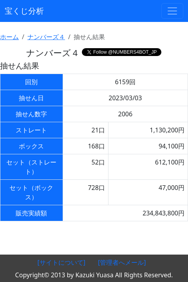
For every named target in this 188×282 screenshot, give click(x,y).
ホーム (9, 37)
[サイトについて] (61, 262)
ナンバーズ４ (46, 37)
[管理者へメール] (122, 262)
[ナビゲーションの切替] (172, 11)
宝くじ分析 (24, 10)
